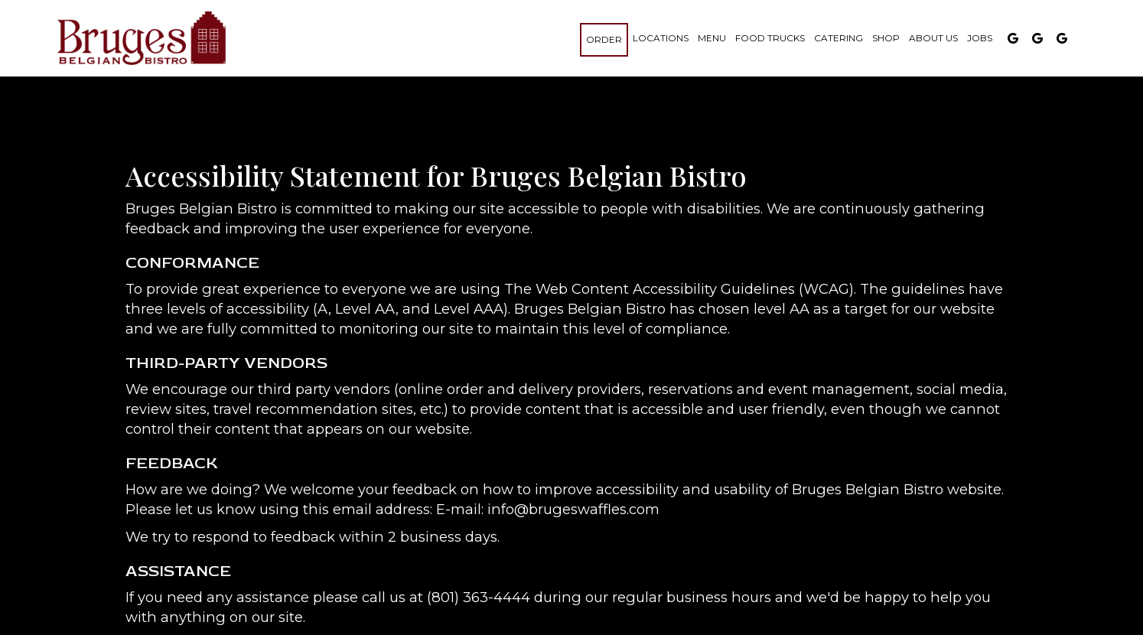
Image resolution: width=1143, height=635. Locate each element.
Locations (661, 38)
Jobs (979, 38)
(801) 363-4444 (478, 597)
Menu (712, 38)
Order (604, 39)
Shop (886, 38)
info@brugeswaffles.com (573, 509)
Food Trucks (770, 38)
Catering (838, 38)
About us (933, 38)
